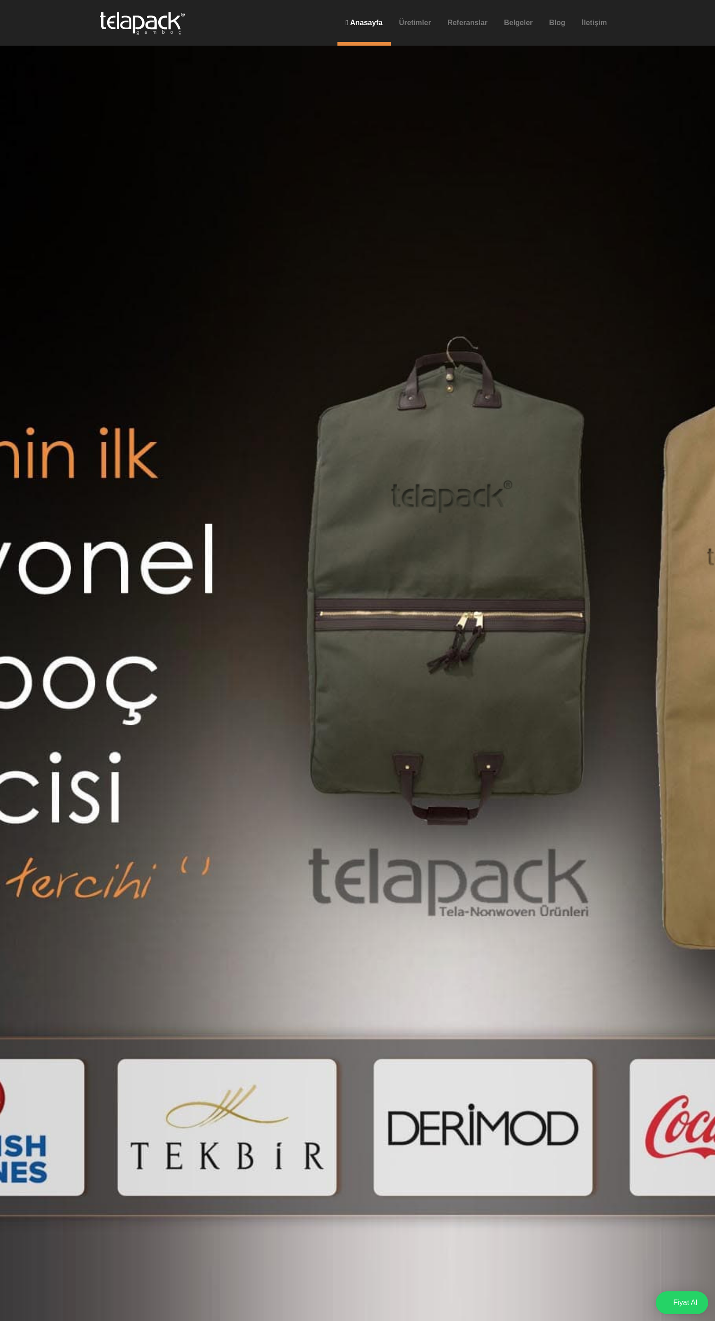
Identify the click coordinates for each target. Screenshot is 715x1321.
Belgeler (518, 22)
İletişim (594, 22)
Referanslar (467, 22)
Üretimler (415, 22)
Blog (557, 22)
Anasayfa (364, 22)
